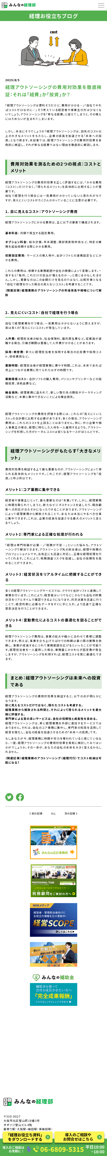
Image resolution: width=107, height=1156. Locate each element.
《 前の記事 (36, 813)
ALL (53, 813)
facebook (20, 797)
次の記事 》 (71, 813)
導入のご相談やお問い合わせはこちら (79, 1137)
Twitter (9, 797)
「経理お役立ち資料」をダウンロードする (28, 1137)
